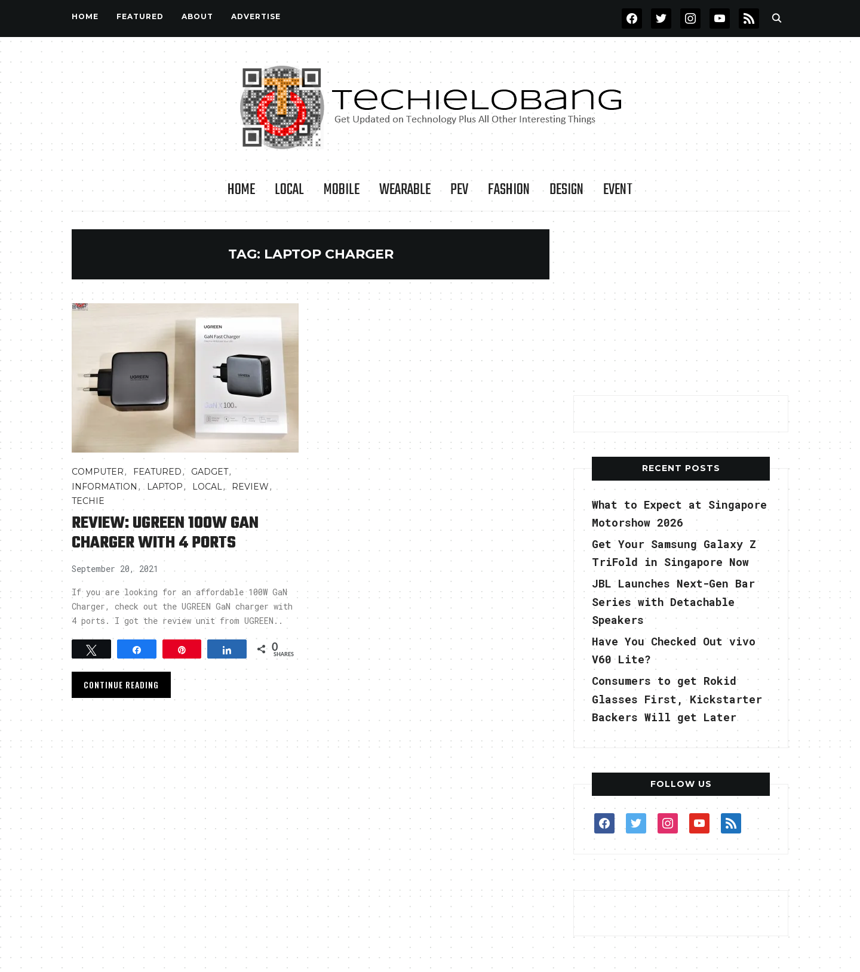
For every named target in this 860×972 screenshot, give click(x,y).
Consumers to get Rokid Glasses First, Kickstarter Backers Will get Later (677, 698)
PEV (459, 190)
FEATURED (140, 16)
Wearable (405, 190)
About (197, 16)
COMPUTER (98, 471)
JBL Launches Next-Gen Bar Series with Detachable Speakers (673, 601)
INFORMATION (104, 486)
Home (85, 16)
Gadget (209, 471)
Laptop (165, 486)
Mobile (342, 190)
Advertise (256, 16)
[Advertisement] (680, 304)
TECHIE (88, 501)
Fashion (509, 190)
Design (566, 190)
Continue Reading (121, 684)
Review (250, 486)
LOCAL (289, 190)
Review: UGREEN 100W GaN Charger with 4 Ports (165, 533)
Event (617, 190)
